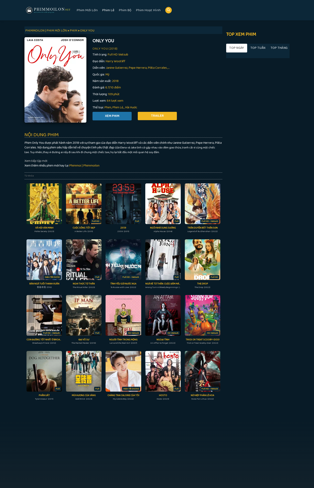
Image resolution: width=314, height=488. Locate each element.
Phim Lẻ (108, 10)
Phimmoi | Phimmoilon (84, 165)
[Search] (168, 10)
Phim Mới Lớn (87, 10)
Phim (107, 107)
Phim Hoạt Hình (148, 10)
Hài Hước (131, 107)
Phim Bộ (125, 10)
